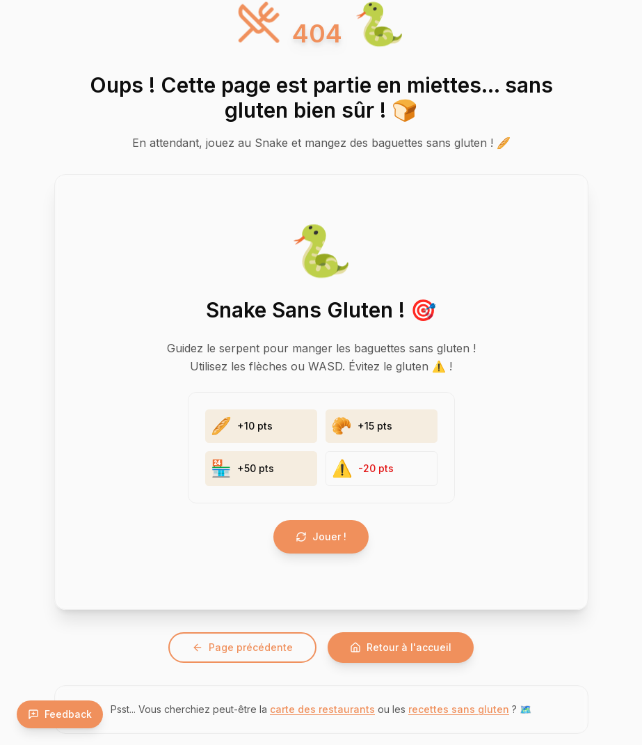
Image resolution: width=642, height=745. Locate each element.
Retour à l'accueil (400, 647)
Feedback (60, 714)
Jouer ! (321, 536)
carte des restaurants (322, 709)
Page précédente (242, 647)
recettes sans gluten (458, 709)
